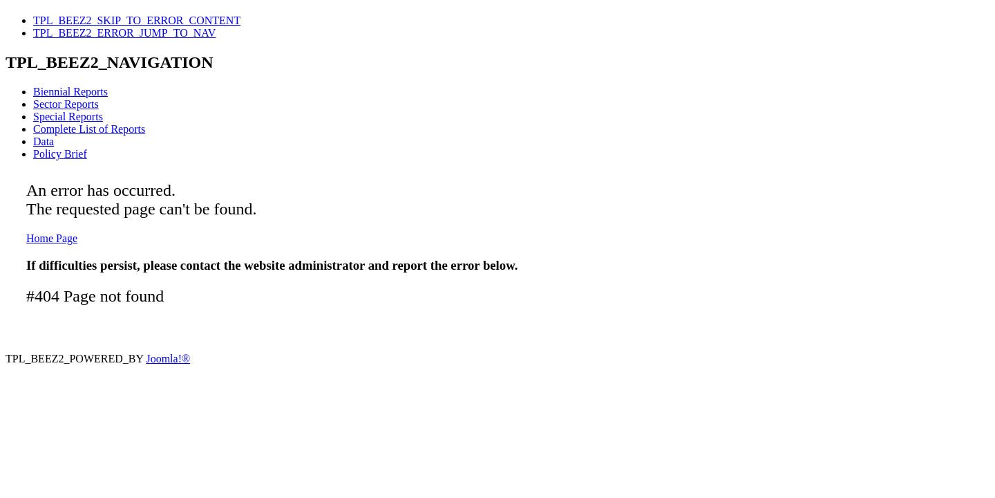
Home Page (51, 238)
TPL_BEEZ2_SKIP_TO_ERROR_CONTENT (136, 20)
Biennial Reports (70, 92)
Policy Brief (60, 154)
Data (43, 141)
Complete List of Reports (89, 129)
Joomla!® (168, 359)
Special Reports (68, 116)
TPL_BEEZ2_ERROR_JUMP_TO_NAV (124, 33)
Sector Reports (66, 104)
